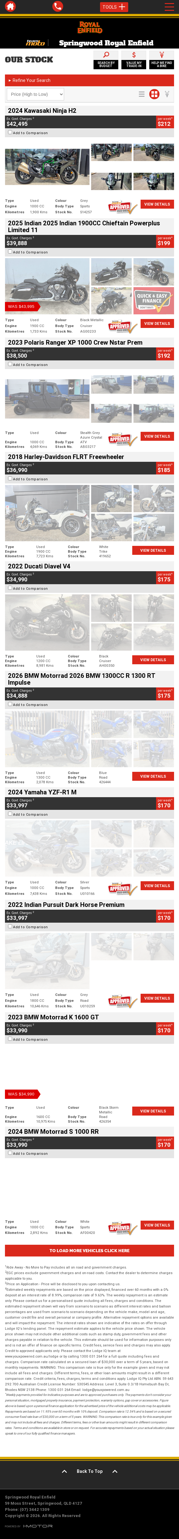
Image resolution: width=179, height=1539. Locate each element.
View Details (157, 204)
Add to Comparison (30, 133)
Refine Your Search (29, 80)
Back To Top (89, 1471)
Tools (114, 7)
